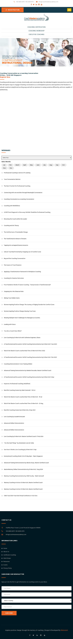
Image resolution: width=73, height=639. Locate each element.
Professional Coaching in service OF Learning (17, 173)
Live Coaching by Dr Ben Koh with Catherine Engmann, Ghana (22, 338)
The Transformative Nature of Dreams (15, 239)
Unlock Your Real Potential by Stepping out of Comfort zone (22, 252)
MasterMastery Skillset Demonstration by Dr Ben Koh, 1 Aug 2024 (23, 469)
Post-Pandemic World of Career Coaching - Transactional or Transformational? (27, 285)
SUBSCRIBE (9, 613)
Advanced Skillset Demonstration (14, 423)
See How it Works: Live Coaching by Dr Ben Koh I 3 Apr (20, 450)
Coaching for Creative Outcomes (14, 278)
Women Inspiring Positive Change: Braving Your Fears (20, 311)
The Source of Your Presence (12, 265)
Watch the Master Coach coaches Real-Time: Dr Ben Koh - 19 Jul (23, 397)
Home (4, 548)
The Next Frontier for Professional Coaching (17, 186)
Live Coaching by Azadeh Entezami (14, 417)
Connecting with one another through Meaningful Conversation (23, 193)
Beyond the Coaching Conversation (14, 259)
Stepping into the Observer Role (13, 291)
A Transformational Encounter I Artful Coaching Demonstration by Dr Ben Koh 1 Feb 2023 (30, 357)
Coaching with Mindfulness (12, 206)
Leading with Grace (10, 324)
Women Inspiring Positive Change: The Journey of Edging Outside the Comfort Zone (29, 305)
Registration (12, 10)
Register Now (5, 77)
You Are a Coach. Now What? (13, 331)
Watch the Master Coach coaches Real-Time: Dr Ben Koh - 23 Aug (23, 403)
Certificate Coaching (9, 555)
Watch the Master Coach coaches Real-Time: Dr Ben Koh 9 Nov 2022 (24, 351)
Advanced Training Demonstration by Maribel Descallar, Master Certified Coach (27, 371)
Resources (6, 562)
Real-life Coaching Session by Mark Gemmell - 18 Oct (19, 390)
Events (4, 565)
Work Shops (6, 558)
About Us (5, 552)
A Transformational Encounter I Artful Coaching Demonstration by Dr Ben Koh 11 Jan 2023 (30, 344)
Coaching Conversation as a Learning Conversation (19, 199)
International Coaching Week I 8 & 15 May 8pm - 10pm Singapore (23, 456)
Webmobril (64, 630)
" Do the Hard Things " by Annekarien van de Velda (19, 443)
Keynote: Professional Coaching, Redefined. (17, 384)
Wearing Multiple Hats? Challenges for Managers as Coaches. (22, 318)
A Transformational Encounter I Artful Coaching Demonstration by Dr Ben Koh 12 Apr (29, 377)
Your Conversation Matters (12, 179)
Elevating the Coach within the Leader (15, 219)
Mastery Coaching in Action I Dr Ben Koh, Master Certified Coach (23, 483)
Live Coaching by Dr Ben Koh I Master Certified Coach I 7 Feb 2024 (23, 436)
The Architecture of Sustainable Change (16, 232)
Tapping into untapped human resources (16, 245)
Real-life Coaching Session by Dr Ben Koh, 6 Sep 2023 (19, 410)
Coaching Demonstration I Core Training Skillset (18, 364)
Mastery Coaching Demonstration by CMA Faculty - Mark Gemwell (24, 476)
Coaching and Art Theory (11, 226)
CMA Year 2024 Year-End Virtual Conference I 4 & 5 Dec (20, 496)
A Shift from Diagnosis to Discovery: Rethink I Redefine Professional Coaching (27, 212)
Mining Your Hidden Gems (11, 298)
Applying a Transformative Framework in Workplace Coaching (22, 272)
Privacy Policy (7, 568)
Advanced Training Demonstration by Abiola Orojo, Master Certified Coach (26, 463)
